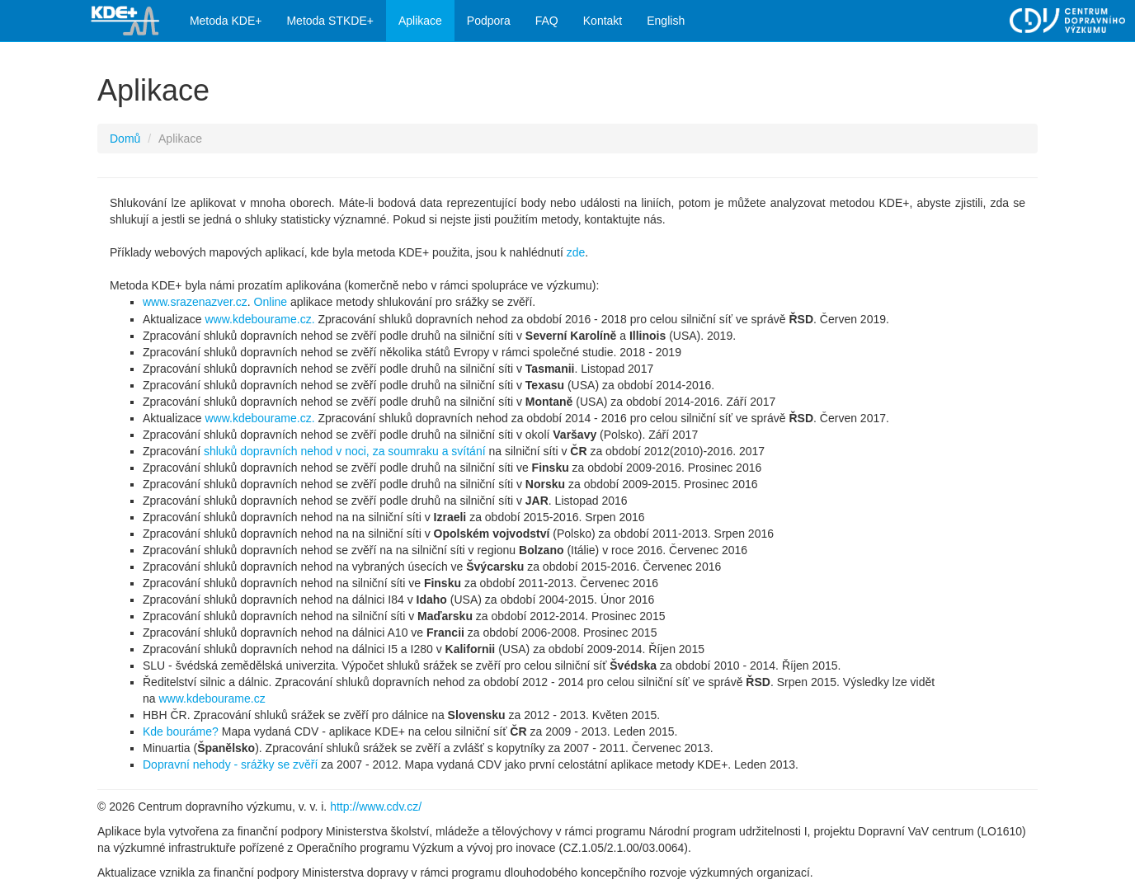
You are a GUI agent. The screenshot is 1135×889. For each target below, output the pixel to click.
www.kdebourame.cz (211, 698)
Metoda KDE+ (226, 20)
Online (270, 301)
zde (576, 252)
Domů (125, 138)
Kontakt (602, 20)
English (666, 20)
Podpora (489, 20)
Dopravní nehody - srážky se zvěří (230, 764)
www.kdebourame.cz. (259, 319)
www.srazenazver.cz (195, 301)
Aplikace (420, 20)
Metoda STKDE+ (329, 20)
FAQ (546, 20)
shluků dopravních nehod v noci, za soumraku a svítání (345, 451)
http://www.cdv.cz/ (376, 806)
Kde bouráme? (181, 731)
